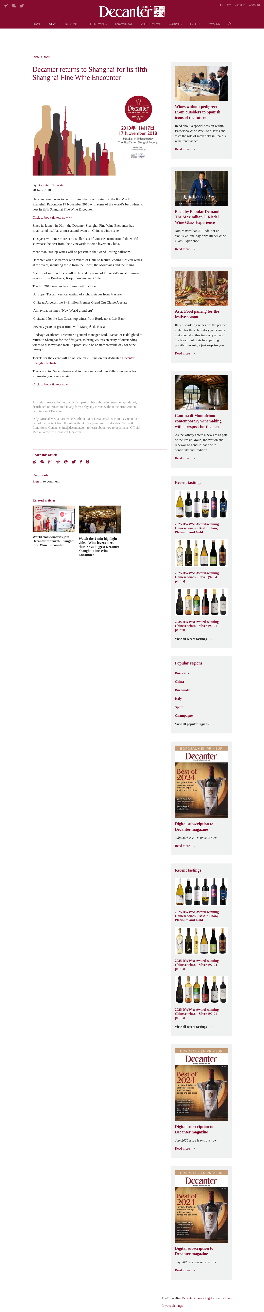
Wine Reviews (151, 24)
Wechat (42, 461)
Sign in (37, 481)
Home (37, 24)
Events (195, 24)
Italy (178, 698)
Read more (185, 149)
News (53, 24)
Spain (179, 707)
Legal (208, 1298)
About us (240, 5)
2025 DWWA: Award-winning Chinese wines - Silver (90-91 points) (197, 625)
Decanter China (132, 11)
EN (221, 5)
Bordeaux (182, 673)
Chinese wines (96, 24)
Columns (175, 24)
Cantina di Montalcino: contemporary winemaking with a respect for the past (198, 421)
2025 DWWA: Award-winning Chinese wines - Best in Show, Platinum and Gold (197, 528)
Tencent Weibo (50, 461)
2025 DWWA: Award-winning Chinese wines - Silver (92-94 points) (197, 577)
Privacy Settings (172, 1306)
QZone (58, 462)
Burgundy (182, 690)
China (179, 681)
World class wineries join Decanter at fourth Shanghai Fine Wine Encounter (53, 541)
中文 (229, 5)
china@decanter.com (72, 427)
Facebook (81, 461)
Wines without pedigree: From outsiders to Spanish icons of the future (198, 112)
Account (254, 5)
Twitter (74, 461)
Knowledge (124, 24)
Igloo (228, 1298)
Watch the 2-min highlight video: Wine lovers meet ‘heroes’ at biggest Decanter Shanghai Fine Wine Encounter (99, 546)
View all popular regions (194, 724)
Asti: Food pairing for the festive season (197, 314)
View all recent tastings (193, 639)
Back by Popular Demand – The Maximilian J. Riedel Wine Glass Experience (199, 217)
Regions (71, 24)
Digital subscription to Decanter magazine (194, 826)
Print (87, 461)
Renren (66, 461)
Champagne (184, 715)
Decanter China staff (51, 185)
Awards (214, 24)
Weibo (34, 461)
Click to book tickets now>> (52, 217)
